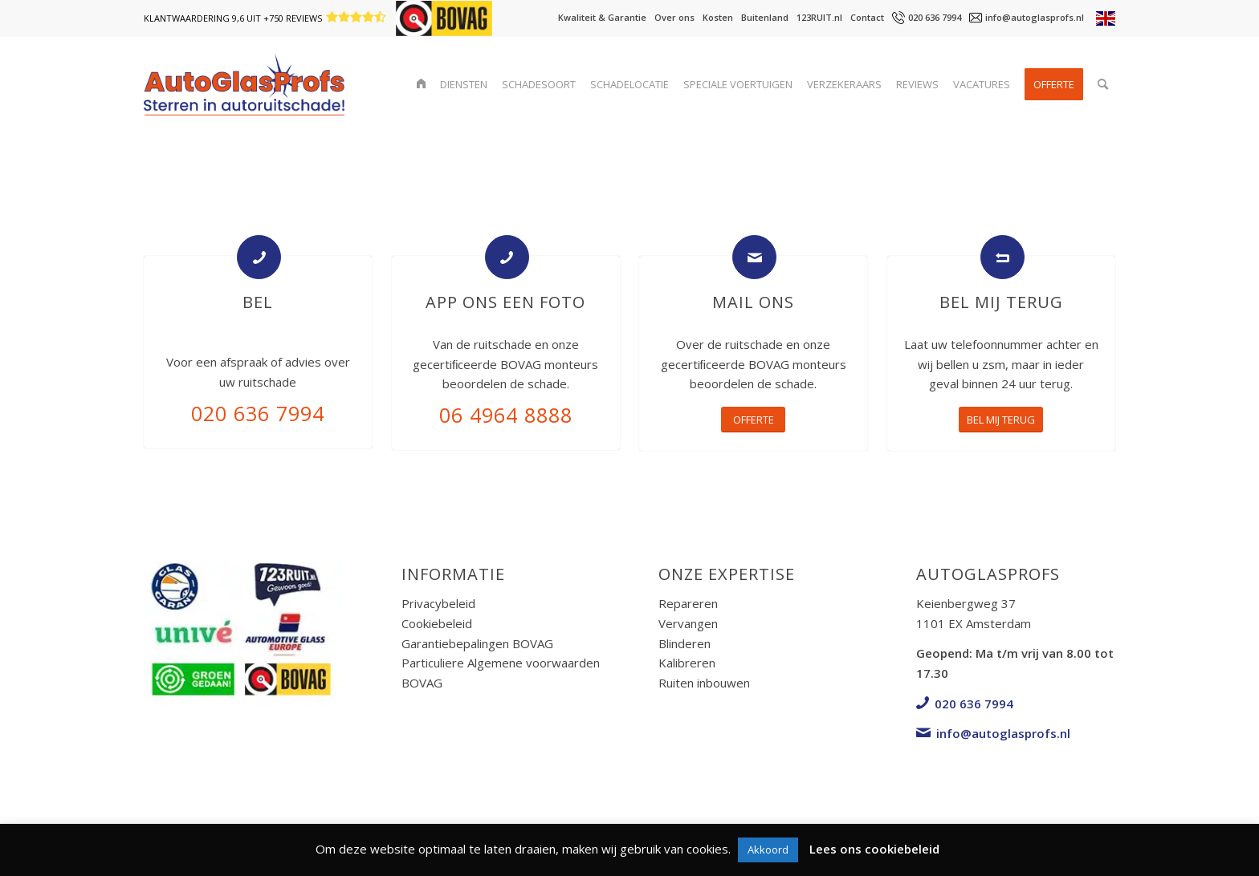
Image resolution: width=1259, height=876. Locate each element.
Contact (867, 17)
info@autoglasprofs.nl (1034, 17)
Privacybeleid (438, 603)
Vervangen (688, 623)
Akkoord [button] (768, 849)
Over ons (674, 17)
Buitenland (764, 17)
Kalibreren (686, 663)
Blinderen (684, 643)
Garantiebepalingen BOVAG (477, 643)
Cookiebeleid (436, 623)
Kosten (718, 17)
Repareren (688, 603)
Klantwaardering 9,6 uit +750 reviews (233, 18)
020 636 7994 (934, 17)
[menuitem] (421, 84)
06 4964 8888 (505, 414)
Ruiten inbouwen (704, 683)
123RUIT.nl (819, 17)
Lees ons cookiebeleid (874, 849)
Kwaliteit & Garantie (602, 17)
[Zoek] (1102, 84)
